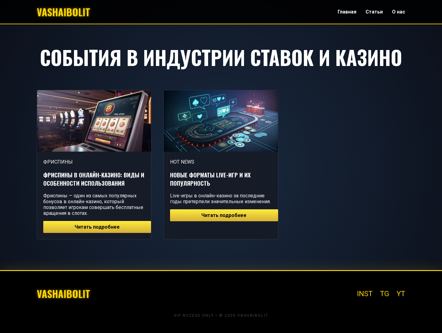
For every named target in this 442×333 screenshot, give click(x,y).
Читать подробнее (97, 227)
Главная (347, 12)
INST (365, 293)
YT (401, 293)
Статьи (374, 12)
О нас (398, 12)
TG (384, 293)
